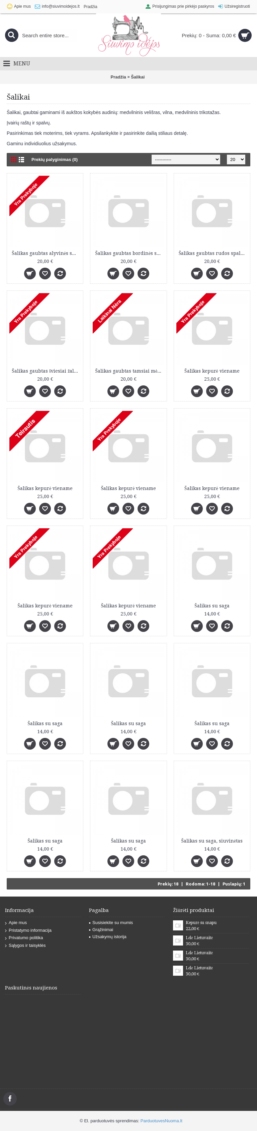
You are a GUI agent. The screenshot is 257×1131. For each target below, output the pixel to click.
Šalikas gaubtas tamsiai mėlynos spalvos (129, 371)
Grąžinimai (101, 929)
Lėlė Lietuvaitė (199, 937)
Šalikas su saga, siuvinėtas (212, 841)
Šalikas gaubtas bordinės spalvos (129, 253)
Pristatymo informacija (28, 930)
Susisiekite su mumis (111, 922)
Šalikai (138, 76)
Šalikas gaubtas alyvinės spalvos (46, 253)
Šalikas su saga (212, 605)
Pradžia (118, 76)
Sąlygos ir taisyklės (25, 946)
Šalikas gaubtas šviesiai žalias (46, 371)
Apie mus (16, 923)
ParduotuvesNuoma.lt (161, 1120)
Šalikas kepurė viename (212, 371)
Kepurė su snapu (201, 922)
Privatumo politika (24, 938)
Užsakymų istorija (107, 936)
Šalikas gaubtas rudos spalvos (213, 253)
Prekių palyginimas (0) (54, 159)
